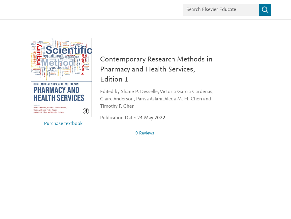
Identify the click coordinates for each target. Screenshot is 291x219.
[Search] (265, 10)
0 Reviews (144, 133)
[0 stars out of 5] (115, 133)
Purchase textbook (63, 124)
